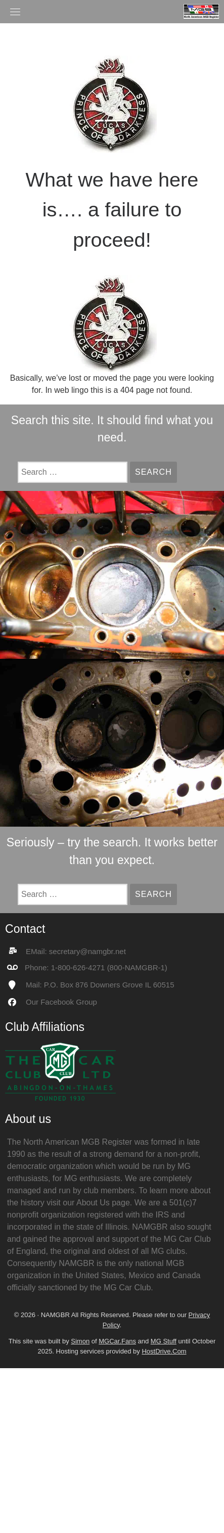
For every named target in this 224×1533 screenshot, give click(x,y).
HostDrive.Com (164, 1351)
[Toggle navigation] (15, 12)
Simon (80, 1341)
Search (156, 472)
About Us (93, 1202)
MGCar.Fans (117, 1341)
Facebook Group (68, 1002)
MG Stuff (163, 1341)
